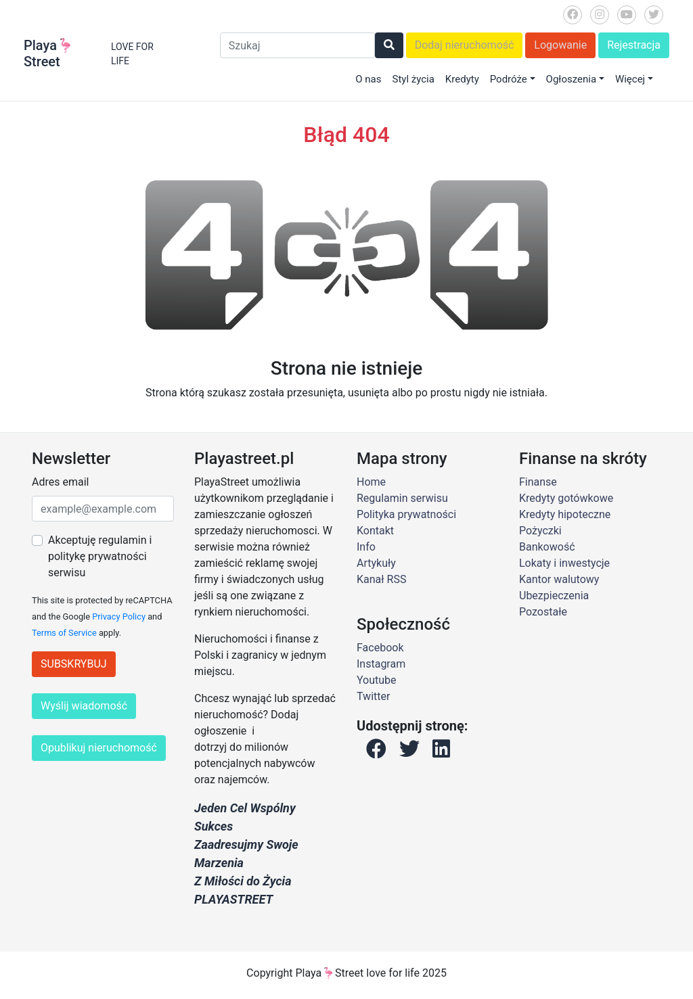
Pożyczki (540, 530)
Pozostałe (543, 611)
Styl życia (413, 79)
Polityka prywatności (406, 514)
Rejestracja (634, 45)
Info (366, 546)
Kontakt (375, 530)
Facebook (380, 647)
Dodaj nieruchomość (464, 45)
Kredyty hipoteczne (564, 514)
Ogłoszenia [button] (571, 79)
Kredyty (462, 79)
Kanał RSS (381, 579)
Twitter (373, 696)
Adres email (60, 481)
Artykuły (376, 563)
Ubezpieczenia (554, 595)
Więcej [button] (630, 79)
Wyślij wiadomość (84, 705)
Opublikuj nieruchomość (99, 747)
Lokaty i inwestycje (564, 563)
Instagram (381, 663)
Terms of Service (64, 633)
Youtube (377, 680)
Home (371, 481)
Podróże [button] (508, 79)
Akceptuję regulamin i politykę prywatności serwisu (100, 556)
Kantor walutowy (559, 579)
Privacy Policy (119, 616)
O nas (368, 79)
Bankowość (547, 546)
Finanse (538, 481)
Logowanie (560, 45)
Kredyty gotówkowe (566, 498)
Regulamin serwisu (402, 498)
